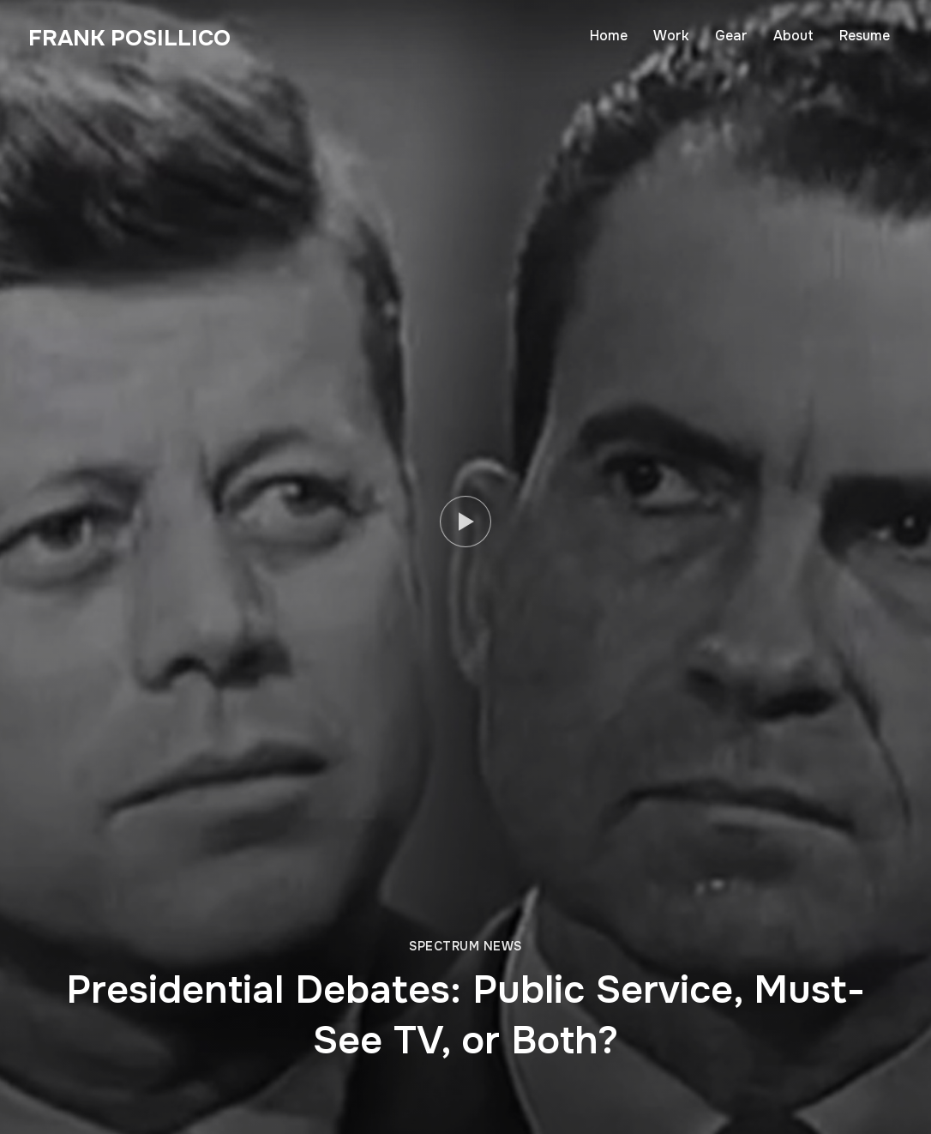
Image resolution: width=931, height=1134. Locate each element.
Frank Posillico (129, 38)
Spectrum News (465, 946)
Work (671, 36)
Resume (864, 36)
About (793, 36)
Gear (731, 36)
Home (609, 36)
